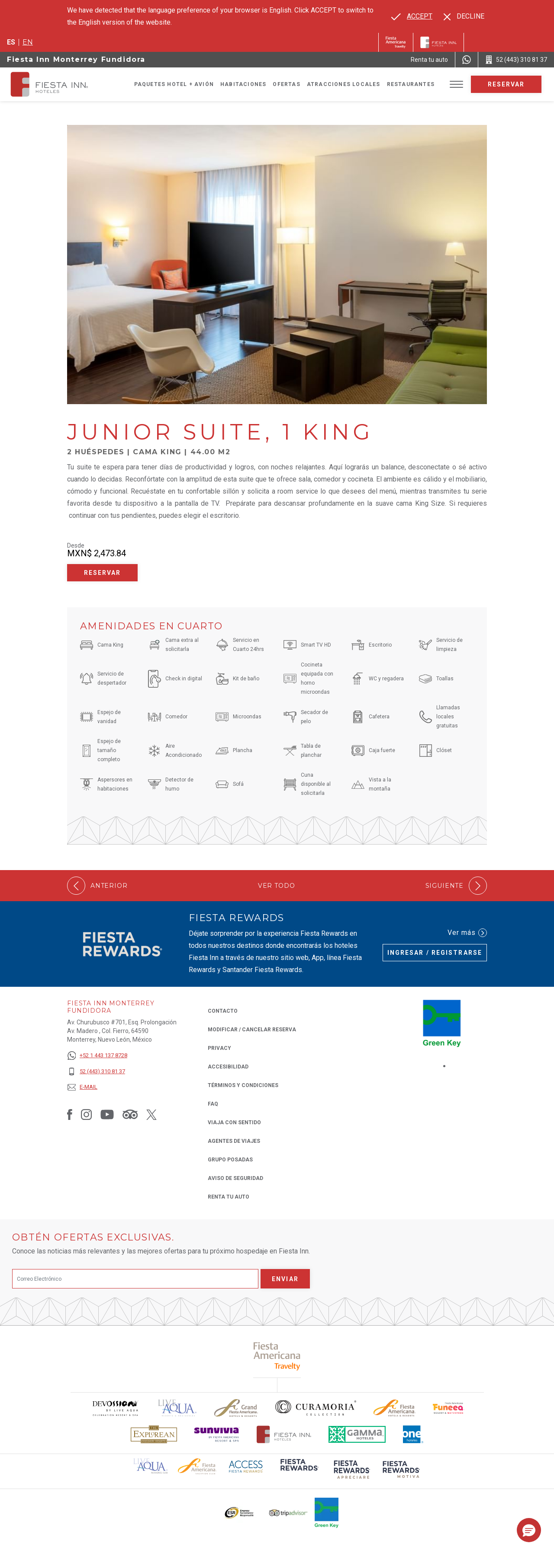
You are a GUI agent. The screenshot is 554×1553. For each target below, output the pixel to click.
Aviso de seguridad (235, 1178)
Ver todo (276, 886)
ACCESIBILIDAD (228, 1067)
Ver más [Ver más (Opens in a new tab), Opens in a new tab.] (467, 932)
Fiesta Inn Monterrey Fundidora (76, 59)
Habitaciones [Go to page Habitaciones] (243, 84)
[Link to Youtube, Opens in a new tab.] (107, 1114)
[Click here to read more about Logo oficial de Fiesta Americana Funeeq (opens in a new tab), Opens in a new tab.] (448, 1408)
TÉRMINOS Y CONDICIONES (243, 1085)
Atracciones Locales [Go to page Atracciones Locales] (343, 84)
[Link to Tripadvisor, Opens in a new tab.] (130, 1114)
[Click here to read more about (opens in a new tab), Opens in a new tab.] (277, 1356)
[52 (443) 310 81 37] (97, 1072)
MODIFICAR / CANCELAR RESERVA (252, 1030)
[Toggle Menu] (456, 84)
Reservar (506, 84)
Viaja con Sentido (234, 1122)
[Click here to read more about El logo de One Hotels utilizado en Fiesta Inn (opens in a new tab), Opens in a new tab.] (413, 1434)
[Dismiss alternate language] (464, 16)
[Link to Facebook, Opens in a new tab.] (69, 1114)
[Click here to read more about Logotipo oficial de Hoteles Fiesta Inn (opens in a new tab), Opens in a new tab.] (284, 1434)
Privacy (219, 1047)
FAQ (213, 1104)
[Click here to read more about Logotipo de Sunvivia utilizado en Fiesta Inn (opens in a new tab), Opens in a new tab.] (216, 1434)
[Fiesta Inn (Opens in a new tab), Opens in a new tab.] (396, 42)
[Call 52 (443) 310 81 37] (516, 59)
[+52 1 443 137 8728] (97, 1056)
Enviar (285, 1279)
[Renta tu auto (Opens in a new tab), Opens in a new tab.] (429, 59)
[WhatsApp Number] (466, 59)
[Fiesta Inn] (438, 42)
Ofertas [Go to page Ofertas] (286, 84)
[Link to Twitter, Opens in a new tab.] (151, 1114)
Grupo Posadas (230, 1160)
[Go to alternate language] (411, 16)
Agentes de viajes (234, 1141)
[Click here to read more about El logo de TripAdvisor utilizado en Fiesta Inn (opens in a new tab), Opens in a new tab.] (288, 1513)
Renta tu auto (228, 1196)
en (28, 42)
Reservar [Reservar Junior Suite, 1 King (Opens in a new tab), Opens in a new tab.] (102, 572)
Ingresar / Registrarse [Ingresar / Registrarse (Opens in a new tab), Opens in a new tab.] (434, 952)
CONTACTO (223, 1011)
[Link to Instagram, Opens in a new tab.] (86, 1114)
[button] (529, 1530)
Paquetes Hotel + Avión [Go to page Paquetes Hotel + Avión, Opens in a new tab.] (174, 84)
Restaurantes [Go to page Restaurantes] (411, 84)
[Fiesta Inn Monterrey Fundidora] (57, 84)
